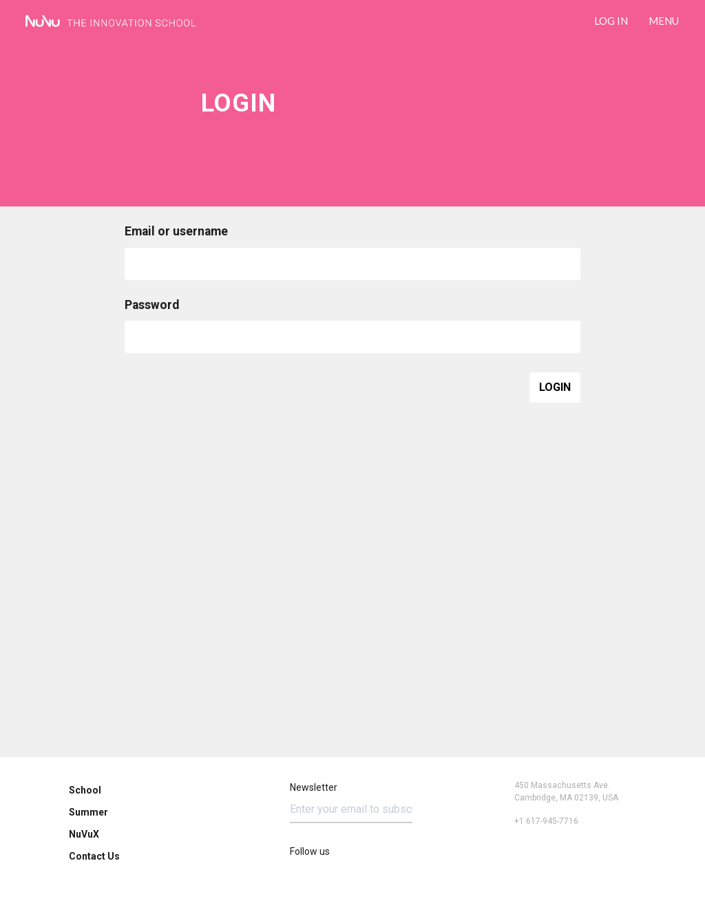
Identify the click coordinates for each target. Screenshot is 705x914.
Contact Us (94, 856)
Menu (664, 20)
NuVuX (84, 834)
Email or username (176, 232)
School (85, 790)
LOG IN (611, 20)
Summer (88, 812)
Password (152, 305)
